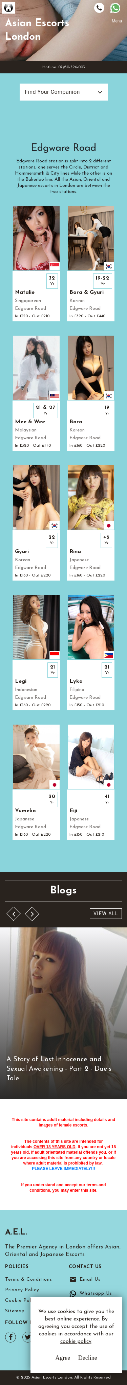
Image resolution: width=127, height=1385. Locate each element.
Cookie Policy (21, 1300)
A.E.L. (16, 1232)
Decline (87, 1357)
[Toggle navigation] (117, 29)
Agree (62, 1357)
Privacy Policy (22, 1290)
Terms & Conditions (28, 1279)
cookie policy (75, 1341)
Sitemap (15, 1311)
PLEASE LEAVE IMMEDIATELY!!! (63, 1168)
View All (105, 913)
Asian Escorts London (37, 30)
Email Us (90, 1279)
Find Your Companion (52, 92)
